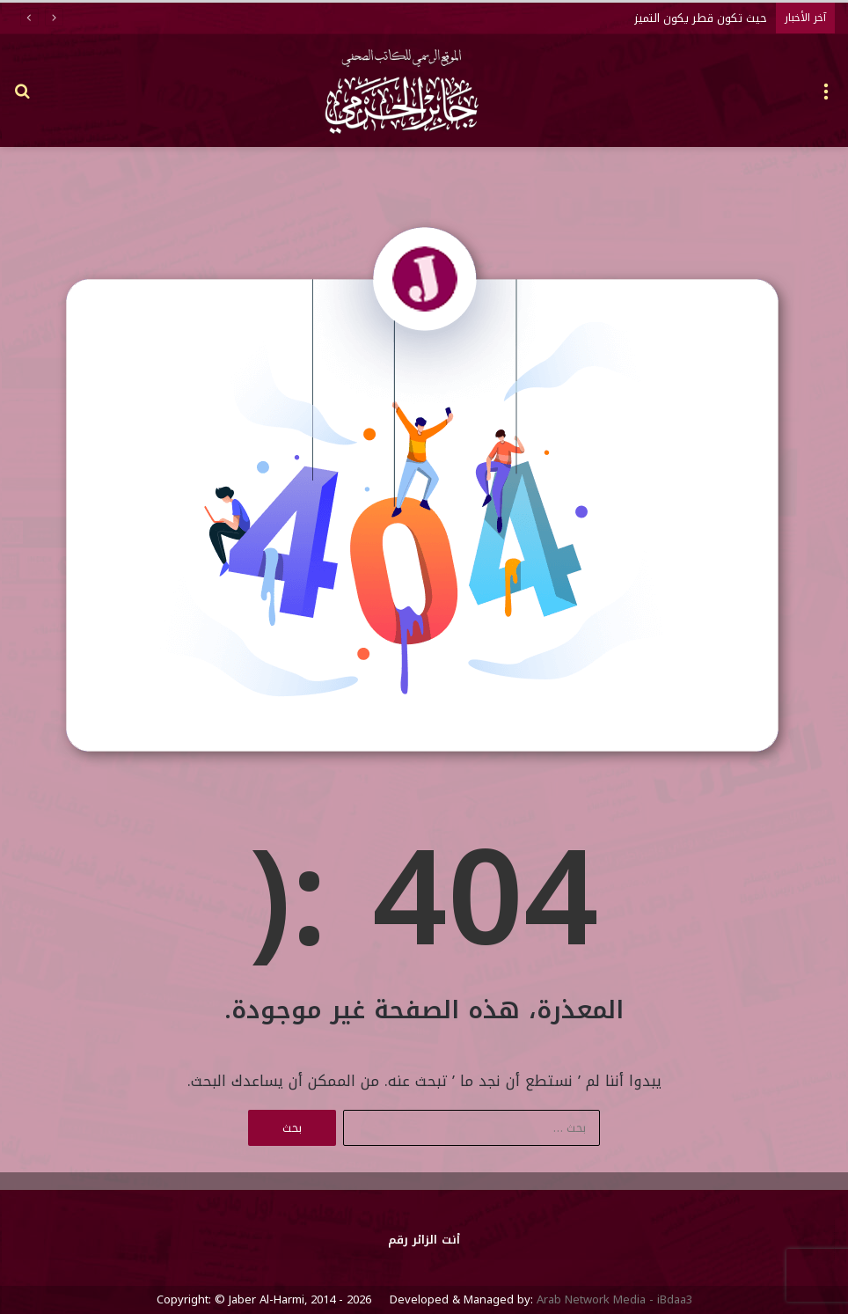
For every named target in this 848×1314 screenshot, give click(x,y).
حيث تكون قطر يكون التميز (700, 18)
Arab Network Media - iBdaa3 (612, 1299)
